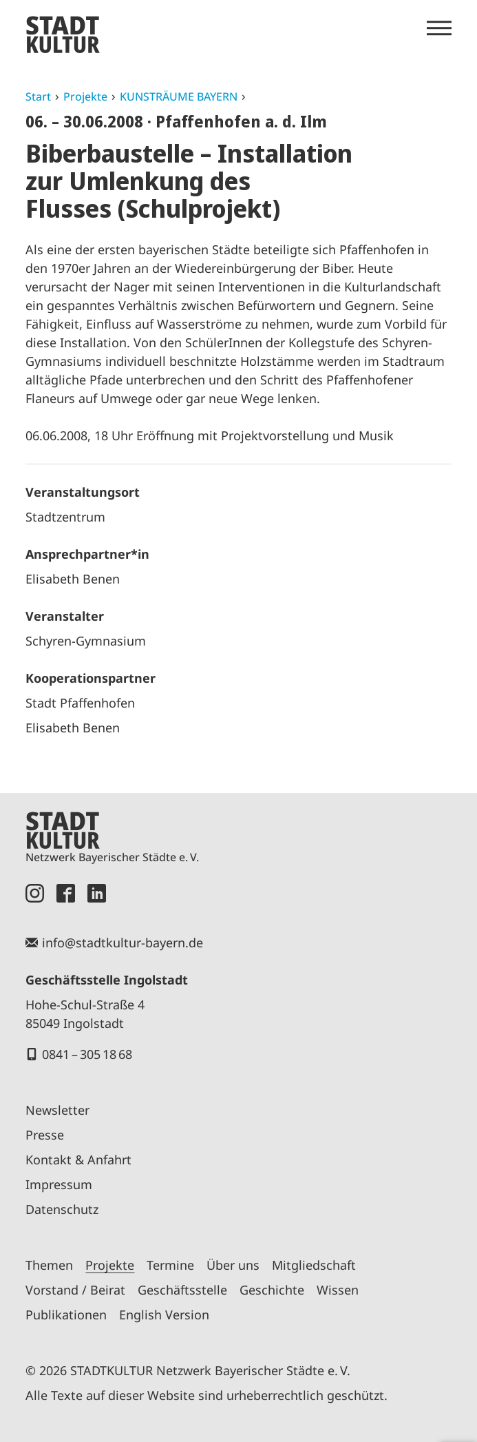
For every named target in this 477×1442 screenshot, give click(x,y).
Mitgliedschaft (314, 1265)
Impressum (58, 1184)
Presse (44, 1134)
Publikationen (66, 1314)
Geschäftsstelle (182, 1289)
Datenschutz (61, 1209)
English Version (164, 1314)
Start (38, 96)
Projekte (85, 96)
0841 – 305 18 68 (87, 1054)
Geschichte (272, 1289)
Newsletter (57, 1110)
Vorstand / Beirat (75, 1289)
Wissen (338, 1289)
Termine (170, 1265)
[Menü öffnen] (439, 28)
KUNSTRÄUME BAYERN (178, 96)
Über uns (232, 1265)
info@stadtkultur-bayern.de (122, 942)
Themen (49, 1265)
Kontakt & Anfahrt (78, 1159)
